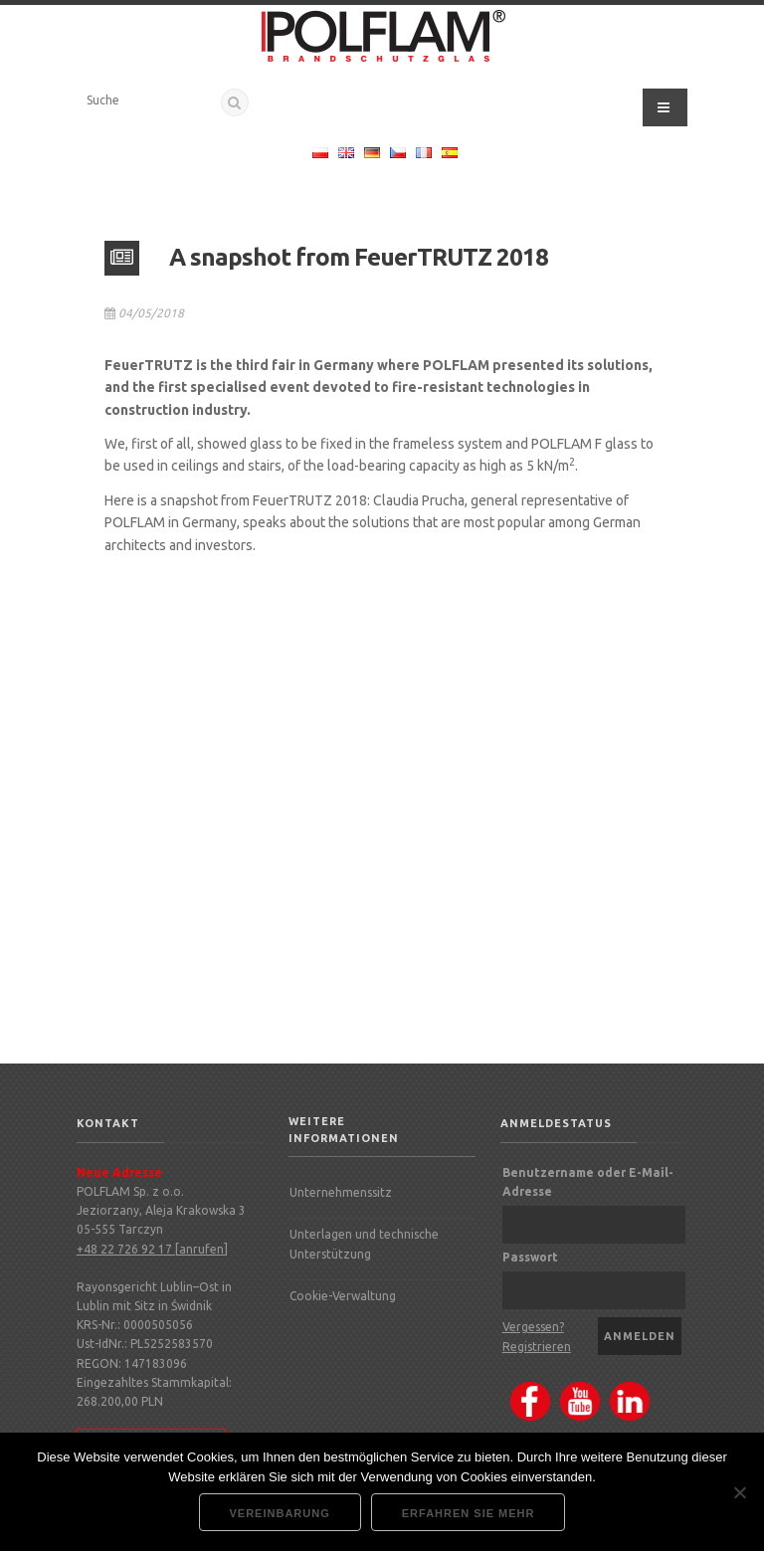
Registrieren (536, 1346)
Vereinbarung (280, 1513)
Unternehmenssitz (340, 1192)
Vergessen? (533, 1326)
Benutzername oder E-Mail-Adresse (587, 1182)
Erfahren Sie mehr (468, 1513)
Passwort (530, 1257)
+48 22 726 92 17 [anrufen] (152, 1249)
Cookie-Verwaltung (342, 1295)
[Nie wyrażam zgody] (739, 1492)
